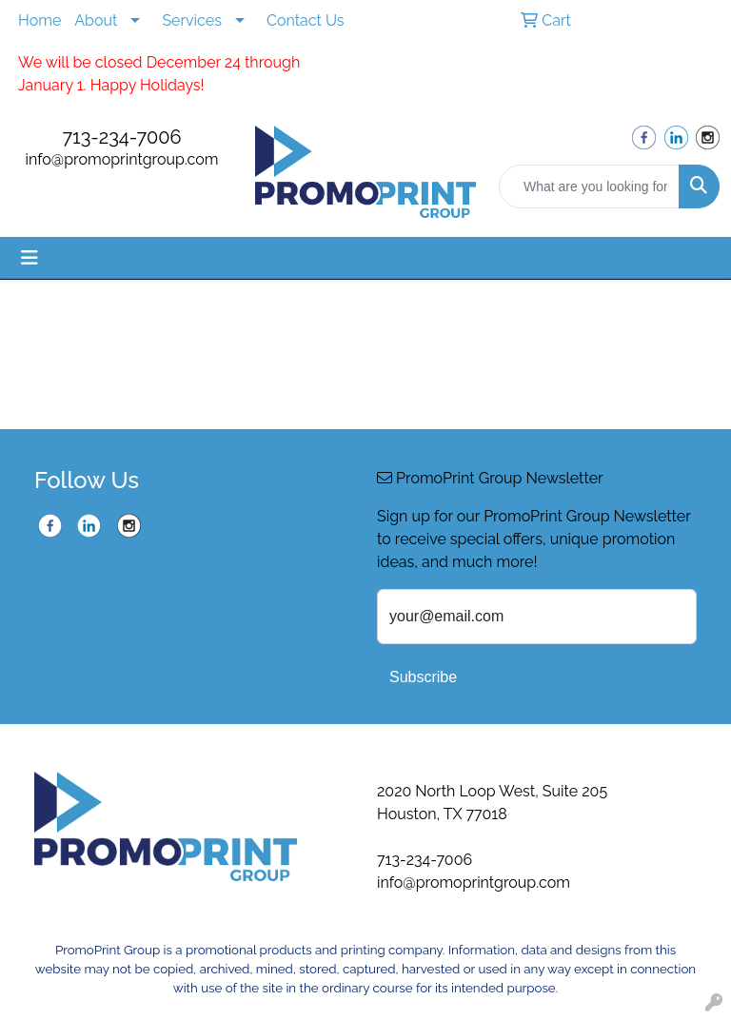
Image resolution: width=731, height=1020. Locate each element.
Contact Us (306, 20)
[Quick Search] (589, 186)
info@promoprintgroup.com (122, 159)
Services (192, 20)
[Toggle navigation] (29, 258)
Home (39, 20)
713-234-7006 (121, 137)
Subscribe (423, 677)
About (95, 20)
